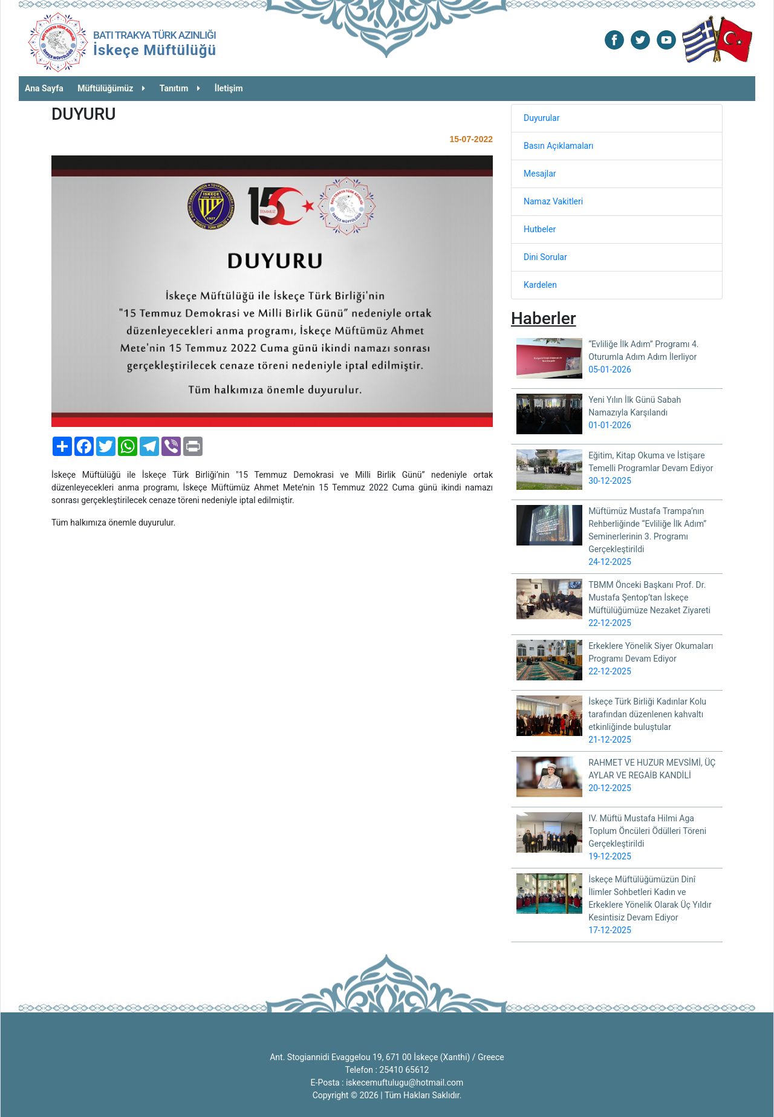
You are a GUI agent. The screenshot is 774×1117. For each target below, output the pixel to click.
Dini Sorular (545, 257)
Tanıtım (180, 88)
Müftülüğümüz (111, 88)
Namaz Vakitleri (553, 201)
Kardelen (540, 285)
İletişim (229, 88)
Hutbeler (540, 229)
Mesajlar (540, 173)
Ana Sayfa (44, 88)
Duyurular (541, 118)
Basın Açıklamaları (558, 146)
